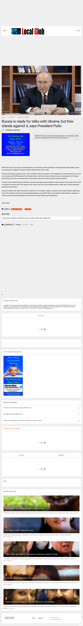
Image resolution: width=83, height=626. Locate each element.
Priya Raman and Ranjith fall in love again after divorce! (26, 578)
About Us (40, 618)
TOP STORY (11, 117)
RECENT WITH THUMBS (11, 428)
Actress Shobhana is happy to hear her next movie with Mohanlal (29, 602)
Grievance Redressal (56, 619)
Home (3, 117)
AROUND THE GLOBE (23, 117)
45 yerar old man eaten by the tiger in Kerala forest (24, 508)
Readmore (75, 513)
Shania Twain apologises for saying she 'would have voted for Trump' (31, 554)
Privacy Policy (54, 617)
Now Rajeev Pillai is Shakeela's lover (19, 530)
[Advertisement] (41, 14)
